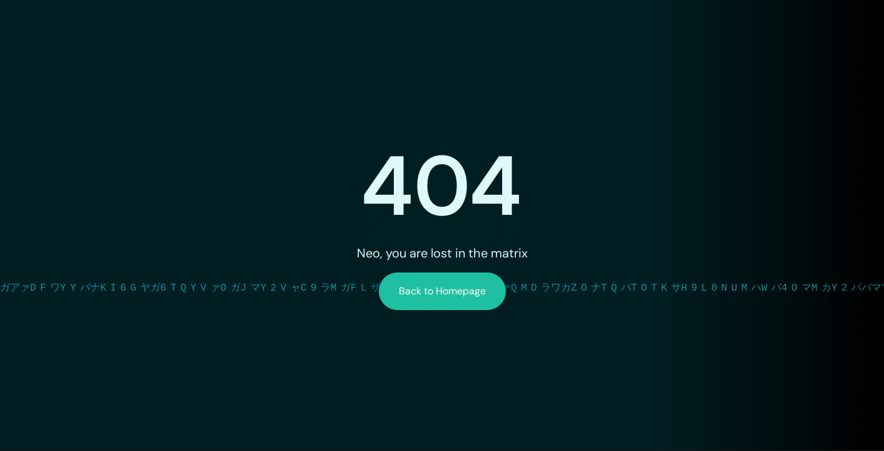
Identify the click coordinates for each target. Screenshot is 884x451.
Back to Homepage (442, 291)
